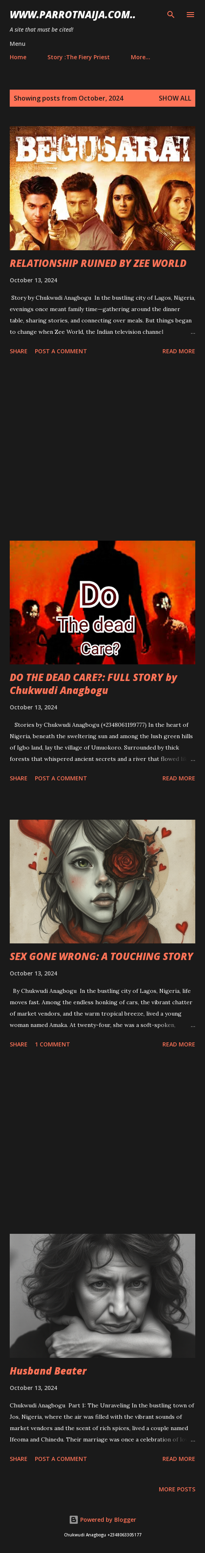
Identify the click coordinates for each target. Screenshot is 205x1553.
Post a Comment (61, 351)
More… (140, 57)
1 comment (52, 1044)
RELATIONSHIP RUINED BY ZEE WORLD (98, 263)
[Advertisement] (102, 449)
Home (18, 57)
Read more (178, 351)
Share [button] (19, 351)
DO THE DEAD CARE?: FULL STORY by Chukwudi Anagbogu (93, 683)
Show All (175, 98)
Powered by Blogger (102, 1519)
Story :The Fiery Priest (78, 57)
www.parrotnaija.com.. (73, 14)
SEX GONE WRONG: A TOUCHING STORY (101, 956)
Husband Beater (48, 1370)
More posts (177, 1489)
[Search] (171, 14)
